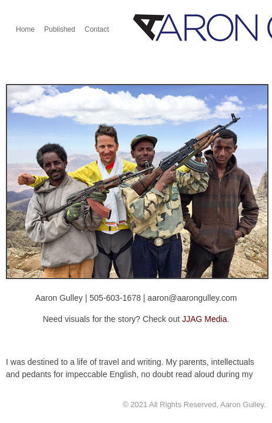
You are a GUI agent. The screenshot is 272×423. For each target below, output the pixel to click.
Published (59, 29)
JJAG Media (204, 319)
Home (25, 29)
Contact (97, 29)
